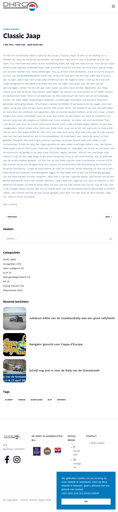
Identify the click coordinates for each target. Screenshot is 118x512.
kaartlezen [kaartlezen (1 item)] (36, 401)
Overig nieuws (11, 29)
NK (4, 282)
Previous (12, 217)
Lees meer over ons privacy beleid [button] (80, 493)
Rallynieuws (9, 291)
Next (108, 217)
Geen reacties (35, 45)
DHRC (6, 260)
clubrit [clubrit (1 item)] (9, 401)
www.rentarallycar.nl (28, 75)
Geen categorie (11, 269)
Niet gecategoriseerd (14, 278)
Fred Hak (20, 45)
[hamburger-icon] (113, 6)
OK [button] (86, 501)
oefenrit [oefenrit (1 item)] (61, 401)
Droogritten (9, 264)
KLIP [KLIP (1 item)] (50, 401)
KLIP (5, 273)
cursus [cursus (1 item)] (22, 401)
